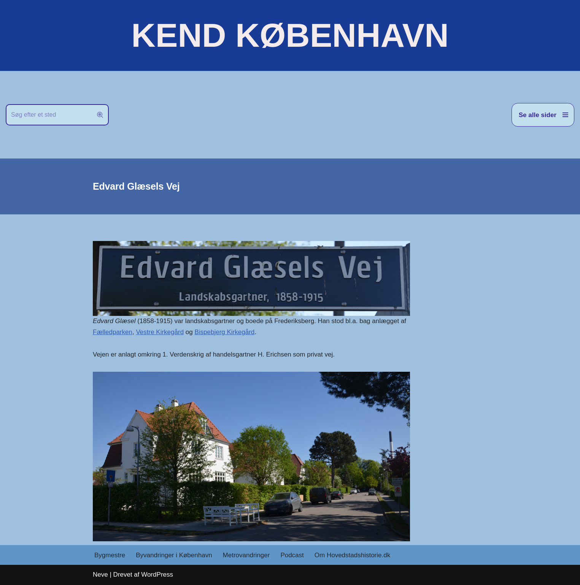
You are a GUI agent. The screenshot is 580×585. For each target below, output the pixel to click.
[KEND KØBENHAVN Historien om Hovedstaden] (289, 35)
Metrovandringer (246, 555)
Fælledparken (112, 332)
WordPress (157, 574)
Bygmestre (109, 555)
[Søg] (49, 114)
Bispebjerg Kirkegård (224, 332)
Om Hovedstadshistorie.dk (352, 555)
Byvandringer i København (174, 555)
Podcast (292, 555)
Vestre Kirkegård (160, 332)
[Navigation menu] (543, 115)
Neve (100, 574)
